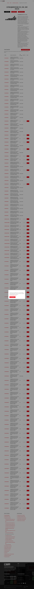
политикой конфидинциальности (13, 295)
